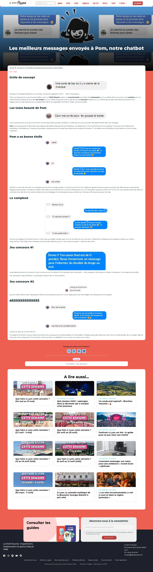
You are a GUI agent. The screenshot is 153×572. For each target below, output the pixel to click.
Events (113, 3)
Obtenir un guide (45, 560)
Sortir (68, 3)
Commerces (85, 3)
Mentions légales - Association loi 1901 (93, 564)
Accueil (12, 68)
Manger (60, 3)
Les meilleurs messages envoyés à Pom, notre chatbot (44, 68)
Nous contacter (106, 560)
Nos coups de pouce (62, 560)
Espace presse (93, 560)
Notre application (121, 560)
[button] (123, 3)
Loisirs (76, 3)
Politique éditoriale (78, 560)
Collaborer (138, 3)
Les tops (20, 68)
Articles (105, 3)
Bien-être (96, 3)
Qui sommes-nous (30, 560)
